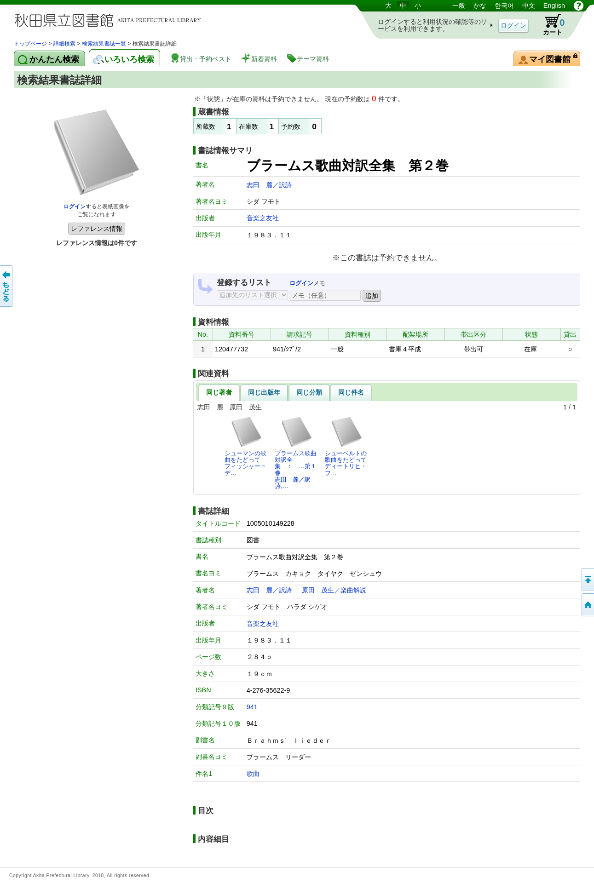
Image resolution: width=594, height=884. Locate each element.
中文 (528, 5)
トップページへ (587, 604)
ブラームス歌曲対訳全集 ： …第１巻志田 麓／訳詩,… (296, 452)
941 (252, 707)
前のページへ (7, 286)
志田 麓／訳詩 (269, 185)
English (554, 5)
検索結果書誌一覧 (104, 43)
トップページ (30, 43)
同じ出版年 (264, 392)
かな (479, 5)
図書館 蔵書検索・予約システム (110, 19)
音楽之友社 (263, 218)
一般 (458, 5)
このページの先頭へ (587, 579)
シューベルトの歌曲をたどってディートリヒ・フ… (346, 446)
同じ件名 (351, 392)
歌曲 (253, 773)
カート (549, 25)
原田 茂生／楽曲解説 (334, 590)
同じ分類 (309, 392)
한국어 (504, 5)
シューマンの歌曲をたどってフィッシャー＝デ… (245, 446)
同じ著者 (219, 392)
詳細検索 (64, 43)
